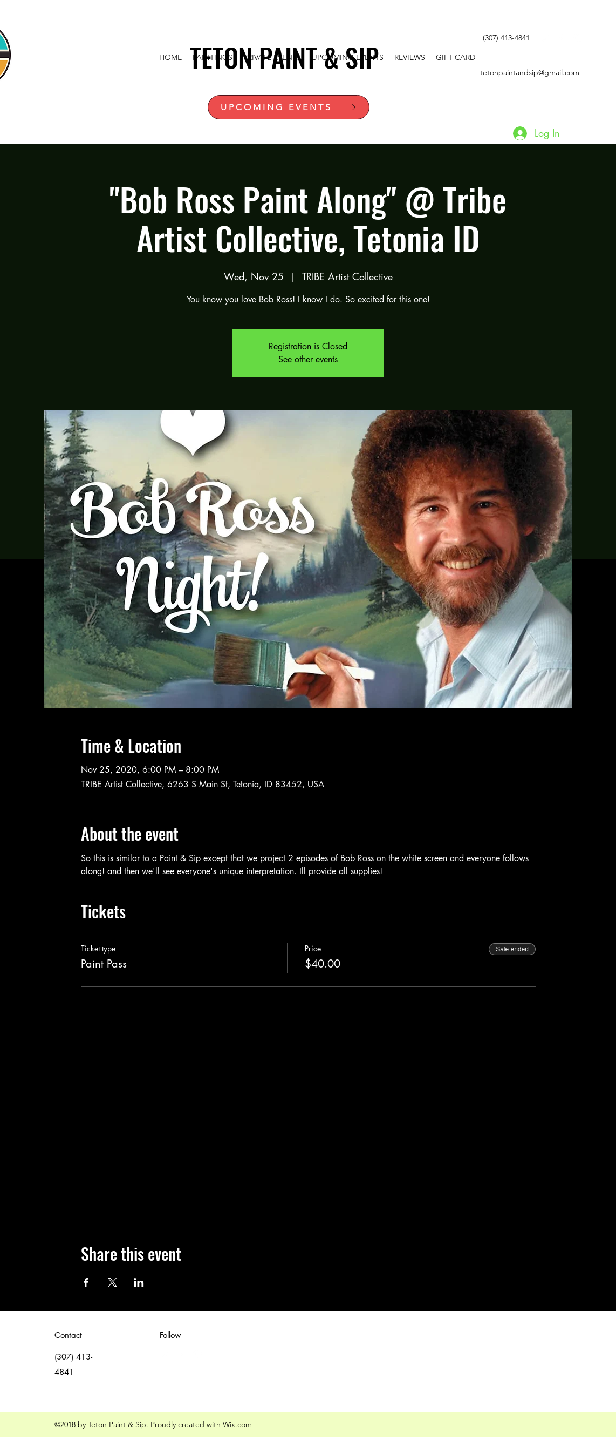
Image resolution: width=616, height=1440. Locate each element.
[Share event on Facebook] (86, 1282)
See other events (308, 359)
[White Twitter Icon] (544, 38)
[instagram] (577, 38)
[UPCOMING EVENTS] (288, 107)
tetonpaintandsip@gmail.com (529, 72)
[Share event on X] (112, 1282)
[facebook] (561, 38)
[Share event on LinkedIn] (139, 1282)
